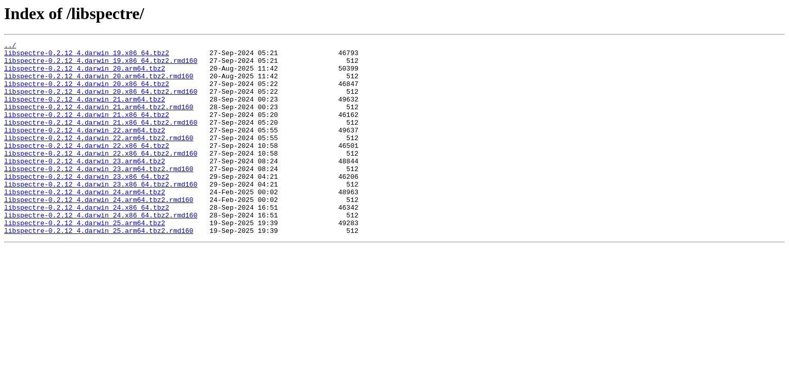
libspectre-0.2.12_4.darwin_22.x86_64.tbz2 (86, 167)
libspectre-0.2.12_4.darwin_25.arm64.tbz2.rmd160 (99, 269)
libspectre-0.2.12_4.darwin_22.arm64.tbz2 (84, 148)
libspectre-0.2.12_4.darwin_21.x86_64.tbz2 (86, 129)
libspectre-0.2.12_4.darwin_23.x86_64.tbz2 (86, 204)
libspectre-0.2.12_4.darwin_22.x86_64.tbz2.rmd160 (100, 176)
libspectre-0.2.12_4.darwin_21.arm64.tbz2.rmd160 (99, 120)
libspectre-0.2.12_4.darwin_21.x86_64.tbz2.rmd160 (100, 139)
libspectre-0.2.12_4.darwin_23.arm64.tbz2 (84, 185)
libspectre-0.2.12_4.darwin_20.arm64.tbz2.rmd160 (99, 83)
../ (10, 46)
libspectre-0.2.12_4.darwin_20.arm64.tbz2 (84, 74)
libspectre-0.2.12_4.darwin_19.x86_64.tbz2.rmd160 (100, 65)
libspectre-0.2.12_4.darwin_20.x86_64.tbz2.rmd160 (100, 102)
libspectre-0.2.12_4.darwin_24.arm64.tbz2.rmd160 (99, 232)
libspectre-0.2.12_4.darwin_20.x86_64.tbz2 (86, 92)
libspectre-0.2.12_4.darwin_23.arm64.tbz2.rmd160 (99, 194)
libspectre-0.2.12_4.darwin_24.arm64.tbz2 (84, 222)
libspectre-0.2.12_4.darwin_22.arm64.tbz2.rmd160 (99, 157)
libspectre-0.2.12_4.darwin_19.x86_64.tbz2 (86, 55)
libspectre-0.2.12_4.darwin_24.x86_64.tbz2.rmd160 (100, 250)
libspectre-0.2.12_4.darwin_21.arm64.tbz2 (84, 111)
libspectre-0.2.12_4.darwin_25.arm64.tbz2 (84, 259)
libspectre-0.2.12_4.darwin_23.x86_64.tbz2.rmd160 (100, 213)
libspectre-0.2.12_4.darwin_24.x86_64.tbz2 (86, 241)
